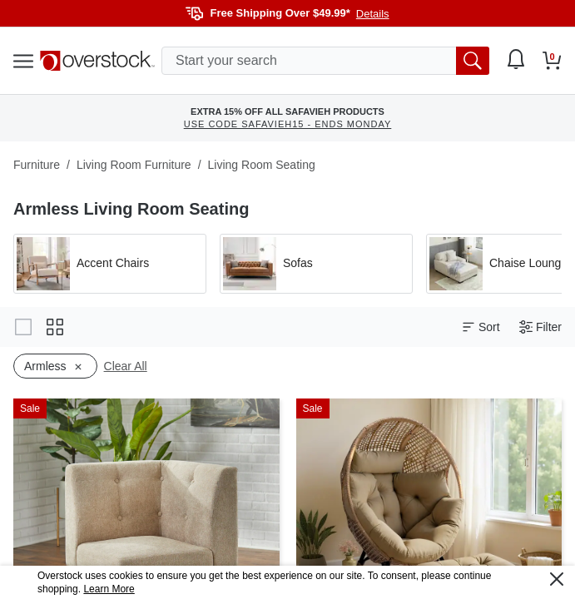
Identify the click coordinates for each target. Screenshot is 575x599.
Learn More (108, 589)
